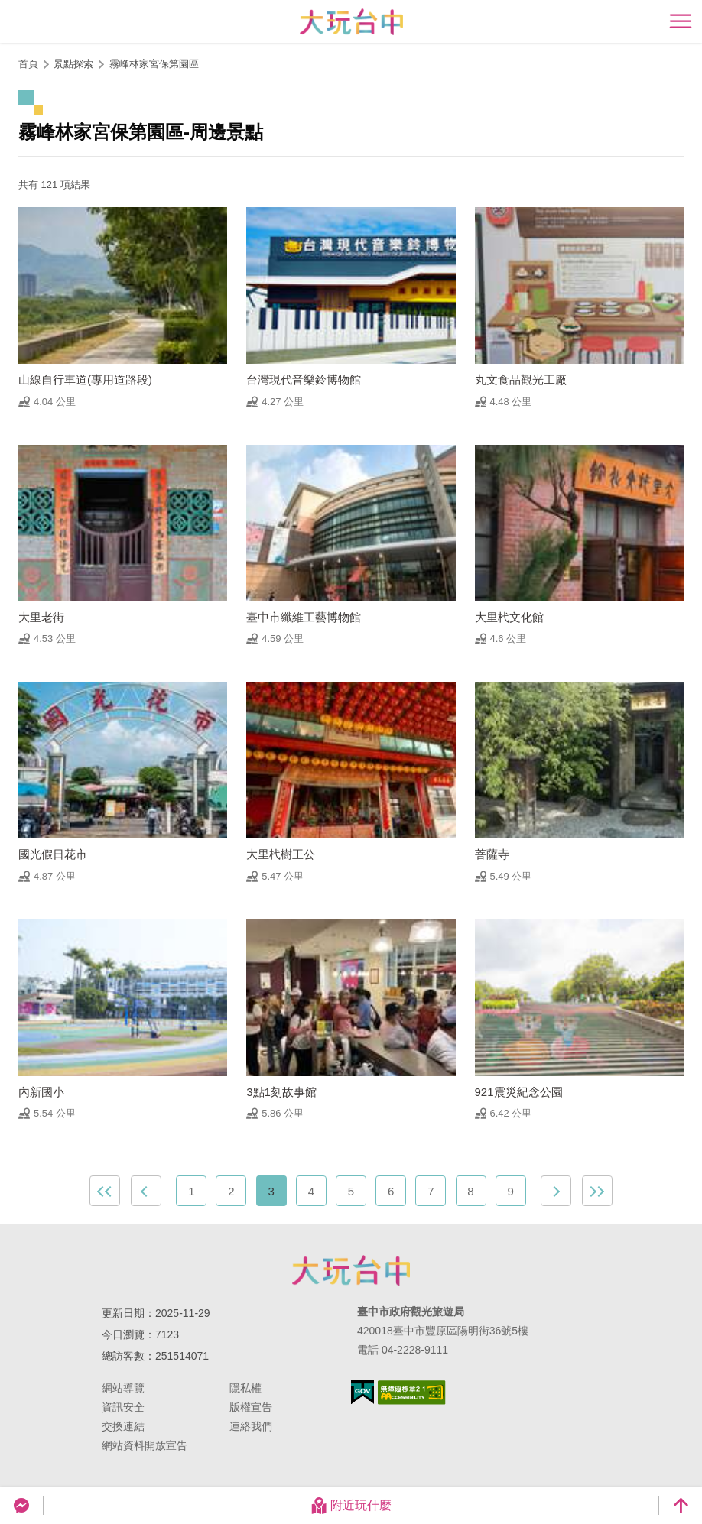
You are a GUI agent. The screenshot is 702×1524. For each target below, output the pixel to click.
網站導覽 (123, 1388)
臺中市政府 (351, 1270)
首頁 (28, 64)
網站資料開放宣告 (144, 1445)
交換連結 (123, 1426)
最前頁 (104, 1190)
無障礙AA (412, 1392)
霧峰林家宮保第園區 (154, 64)
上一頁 (146, 1190)
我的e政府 (362, 1392)
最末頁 (597, 1190)
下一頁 (556, 1190)
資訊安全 (123, 1407)
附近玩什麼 (351, 1505)
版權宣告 (250, 1407)
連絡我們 (250, 1426)
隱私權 (245, 1388)
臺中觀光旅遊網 (351, 21)
